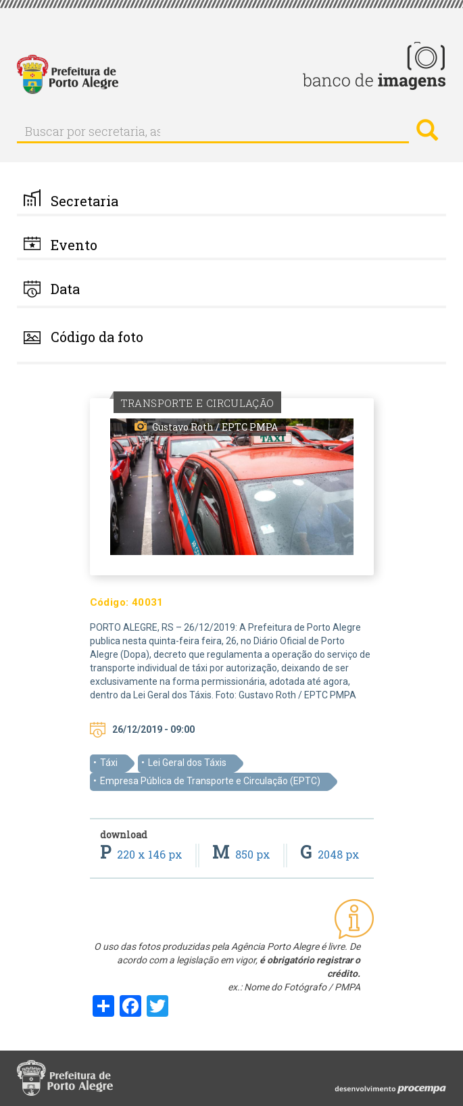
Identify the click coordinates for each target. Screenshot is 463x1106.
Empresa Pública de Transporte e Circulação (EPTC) (210, 780)
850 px (242, 854)
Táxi (109, 762)
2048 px (330, 854)
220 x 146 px (142, 854)
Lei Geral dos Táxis (187, 762)
